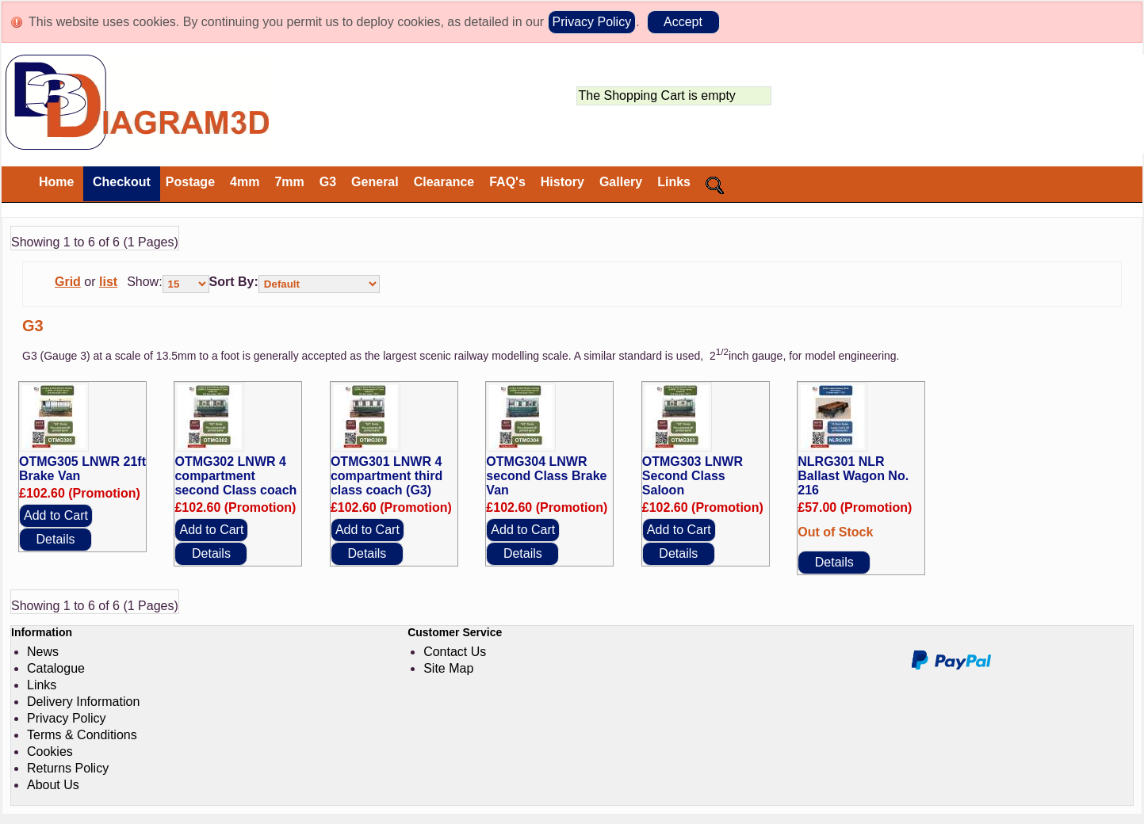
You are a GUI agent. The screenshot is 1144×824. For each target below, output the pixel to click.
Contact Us (454, 651)
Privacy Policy (592, 22)
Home (56, 182)
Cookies (50, 751)
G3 (327, 182)
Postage (190, 182)
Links (674, 182)
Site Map (448, 668)
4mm (244, 182)
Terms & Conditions (82, 735)
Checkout (119, 182)
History (562, 182)
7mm (289, 182)
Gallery (620, 182)
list (108, 281)
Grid (68, 281)
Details (55, 539)
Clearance (444, 182)
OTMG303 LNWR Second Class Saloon (692, 476)
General (375, 182)
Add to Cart (56, 515)
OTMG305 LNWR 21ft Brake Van (82, 469)
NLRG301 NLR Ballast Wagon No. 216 (853, 476)
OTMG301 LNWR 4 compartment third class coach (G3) (386, 476)
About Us (53, 785)
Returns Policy (68, 768)
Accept (683, 22)
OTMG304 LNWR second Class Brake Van (546, 476)
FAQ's (507, 182)
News (43, 651)
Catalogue (56, 668)
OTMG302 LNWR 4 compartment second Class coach (235, 476)
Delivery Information (83, 701)
